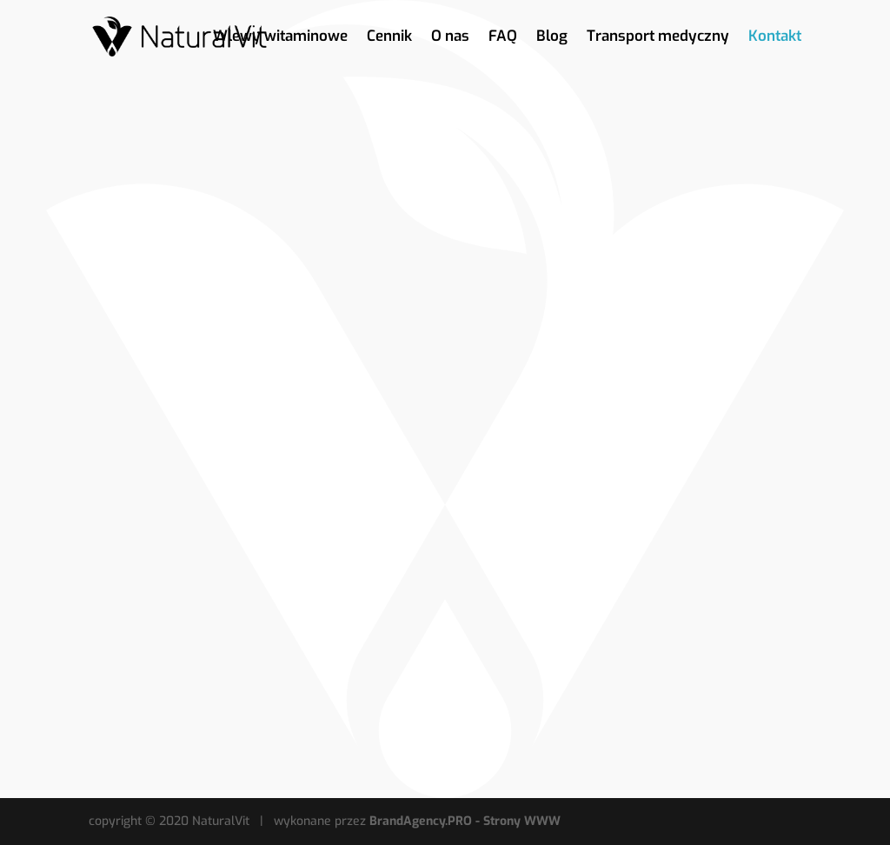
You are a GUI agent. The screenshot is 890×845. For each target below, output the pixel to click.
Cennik (389, 38)
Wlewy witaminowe (280, 38)
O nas (450, 38)
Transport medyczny (658, 38)
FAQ (502, 38)
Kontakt (774, 38)
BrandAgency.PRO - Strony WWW (465, 821)
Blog (552, 38)
